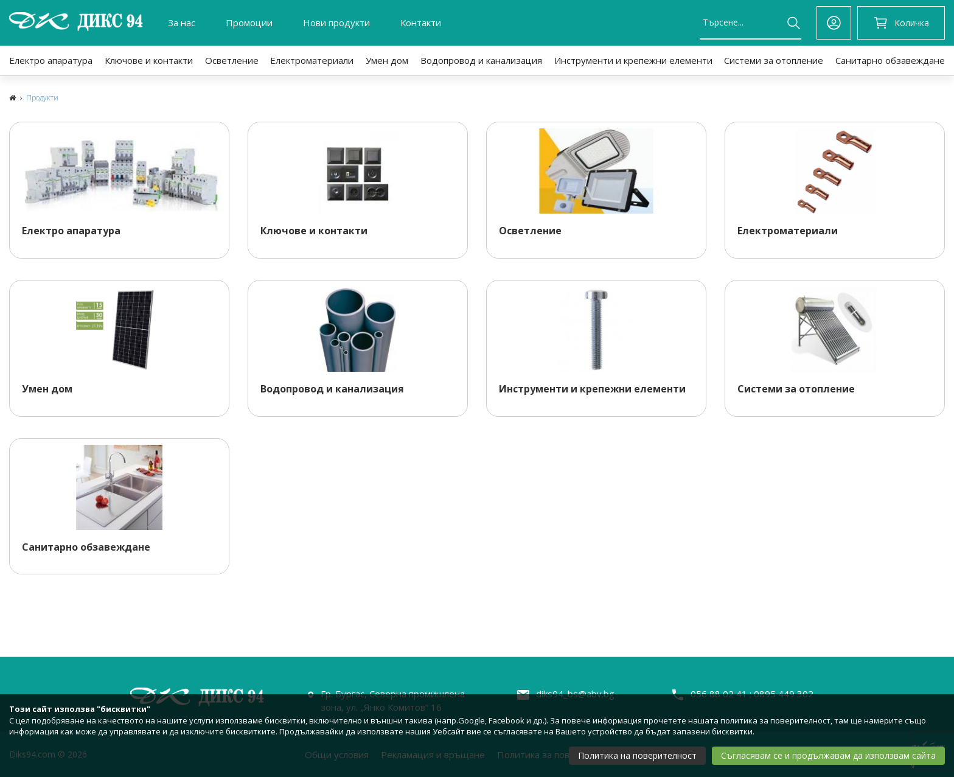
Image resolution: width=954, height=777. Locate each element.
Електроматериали (311, 60)
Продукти (42, 97)
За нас (181, 22)
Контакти (420, 22)
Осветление (232, 60)
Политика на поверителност (637, 755)
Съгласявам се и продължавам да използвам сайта (828, 755)
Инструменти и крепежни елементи (633, 60)
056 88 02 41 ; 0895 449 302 (752, 694)
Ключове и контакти (149, 60)
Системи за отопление (773, 60)
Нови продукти (336, 22)
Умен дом (387, 60)
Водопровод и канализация (481, 60)
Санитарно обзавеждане (890, 60)
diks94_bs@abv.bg (575, 694)
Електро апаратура (50, 60)
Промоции (249, 22)
